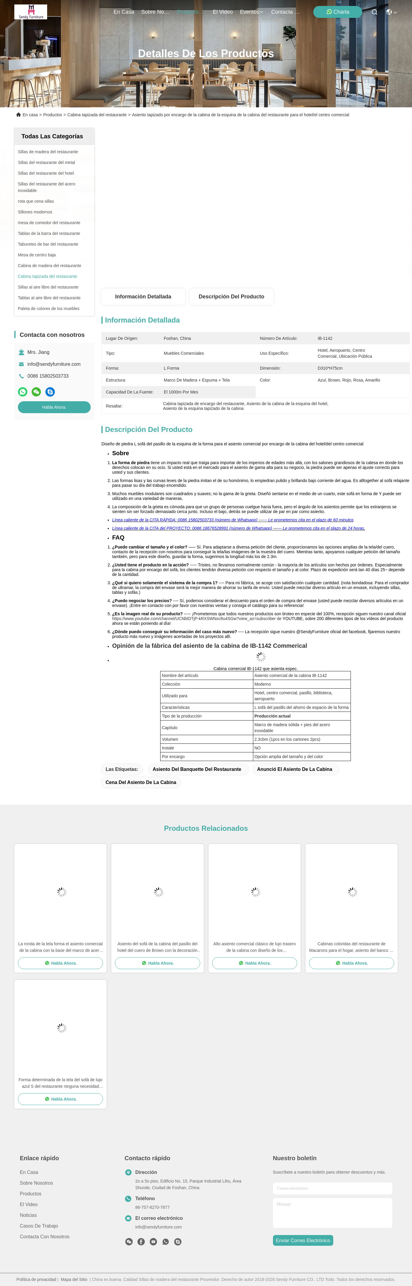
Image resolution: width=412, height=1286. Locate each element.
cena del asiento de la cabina (141, 782)
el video (223, 12)
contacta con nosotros (285, 12)
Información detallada (143, 297)
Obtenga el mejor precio (311, 269)
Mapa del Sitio (74, 1279)
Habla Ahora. (54, 407)
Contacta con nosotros (45, 1236)
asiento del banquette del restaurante (197, 769)
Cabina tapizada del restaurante (96, 114)
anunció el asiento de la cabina (294, 769)
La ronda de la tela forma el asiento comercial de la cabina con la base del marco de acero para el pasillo (60, 947)
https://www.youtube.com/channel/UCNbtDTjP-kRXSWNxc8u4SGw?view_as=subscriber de (197, 618)
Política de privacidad (36, 1279)
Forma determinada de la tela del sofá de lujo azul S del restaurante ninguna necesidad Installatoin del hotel (60, 1083)
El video (29, 1204)
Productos (52, 114)
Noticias (28, 1215)
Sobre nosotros (36, 1183)
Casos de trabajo (39, 1225)
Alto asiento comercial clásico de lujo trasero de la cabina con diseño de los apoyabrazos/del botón (254, 947)
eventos (252, 12)
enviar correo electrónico (303, 1240)
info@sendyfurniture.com (54, 364)
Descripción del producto (231, 297)
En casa (124, 12)
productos (191, 12)
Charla (337, 12)
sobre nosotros (155, 12)
